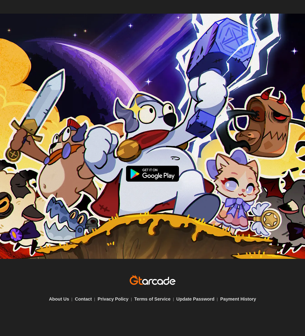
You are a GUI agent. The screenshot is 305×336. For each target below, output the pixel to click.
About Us (59, 298)
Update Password (195, 298)
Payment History (238, 298)
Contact (83, 298)
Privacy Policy (113, 298)
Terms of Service (152, 298)
